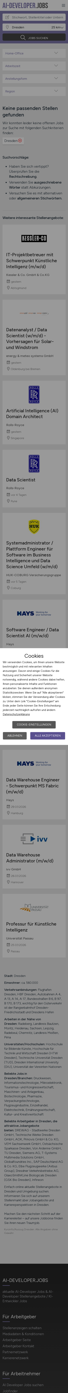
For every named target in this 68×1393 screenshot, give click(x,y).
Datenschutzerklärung (16, 714)
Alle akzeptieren (48, 735)
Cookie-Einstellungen (34, 724)
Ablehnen (14, 735)
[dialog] (34, 696)
